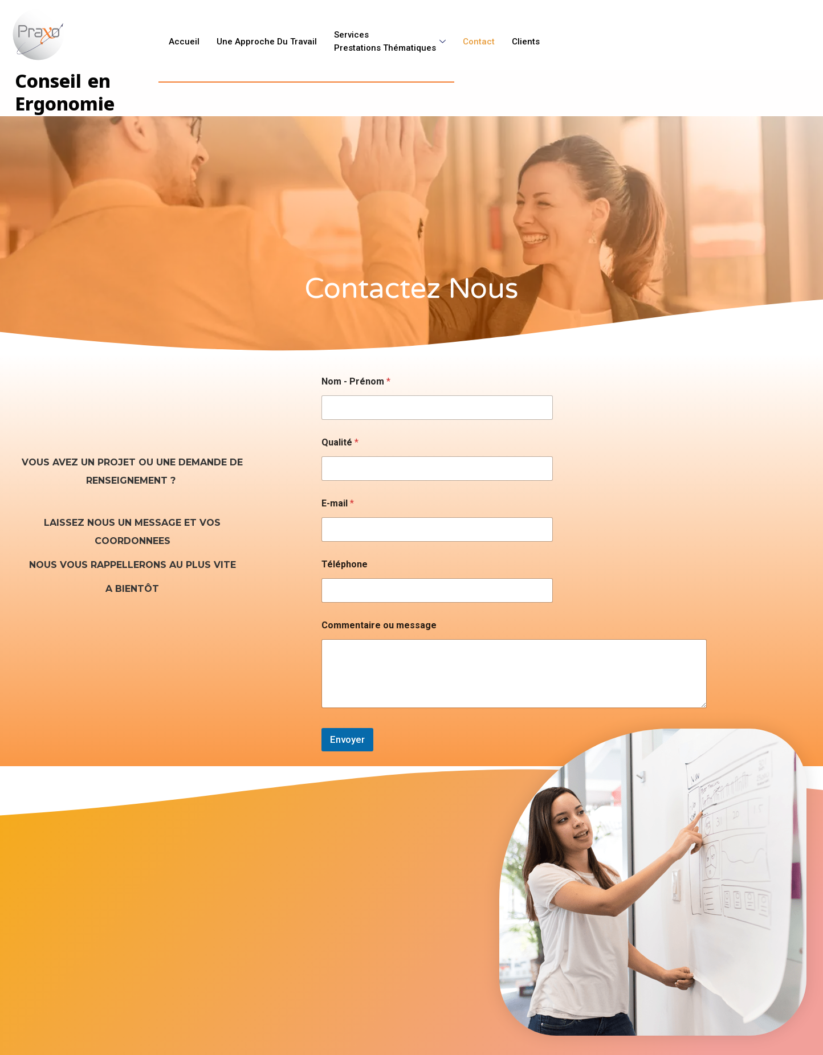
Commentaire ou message (379, 625)
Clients (526, 39)
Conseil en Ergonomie (66, 93)
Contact (479, 39)
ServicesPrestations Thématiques (390, 39)
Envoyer (347, 739)
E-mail (337, 503)
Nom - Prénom (355, 381)
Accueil (184, 39)
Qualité (339, 442)
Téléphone (344, 564)
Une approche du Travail (267, 39)
